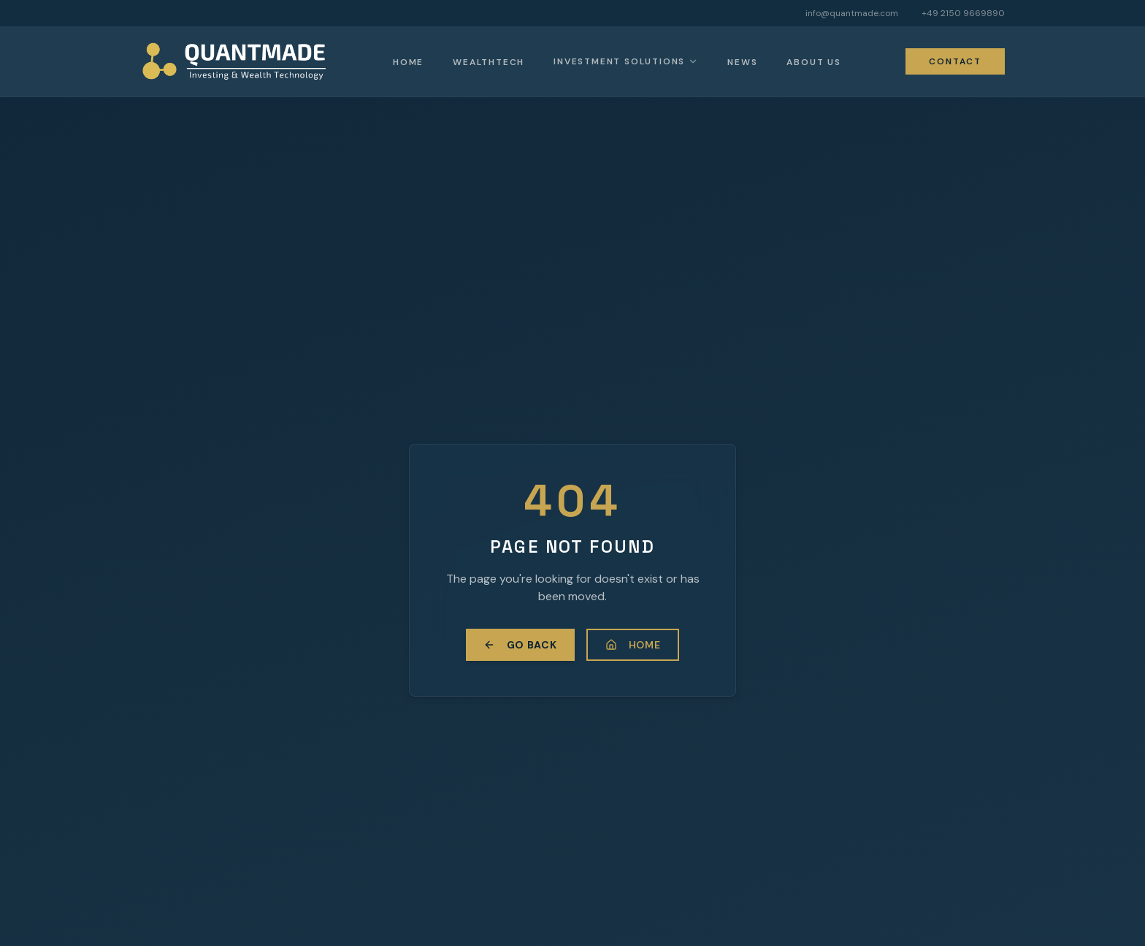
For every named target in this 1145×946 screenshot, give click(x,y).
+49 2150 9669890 (963, 13)
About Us (813, 62)
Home (408, 62)
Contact (955, 61)
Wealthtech (488, 62)
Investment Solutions (619, 61)
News (742, 62)
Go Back (520, 644)
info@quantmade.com (851, 13)
